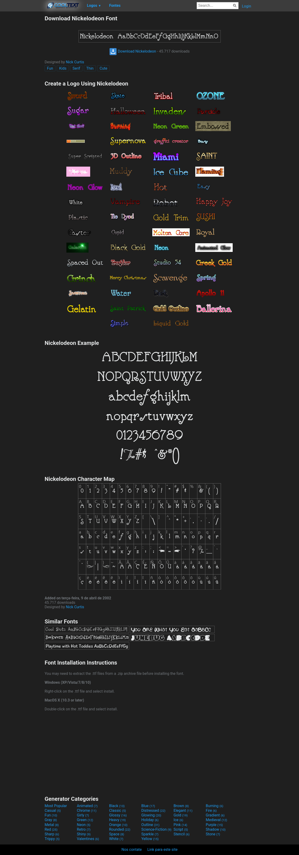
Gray (51, 820)
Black (117, 806)
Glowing (151, 815)
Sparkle (149, 834)
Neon (83, 825)
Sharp (52, 834)
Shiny (84, 834)
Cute (103, 68)
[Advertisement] (22, 85)
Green (85, 820)
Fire (211, 810)
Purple (214, 825)
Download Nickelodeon (132, 51)
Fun (50, 68)
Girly (83, 815)
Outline (150, 825)
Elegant (183, 810)
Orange (118, 825)
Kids (62, 68)
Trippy (52, 839)
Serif (76, 68)
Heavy (117, 820)
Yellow (150, 839)
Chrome (86, 810)
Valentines (88, 839)
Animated (87, 806)
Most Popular (56, 806)
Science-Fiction (156, 829)
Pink (180, 825)
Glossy (118, 815)
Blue (148, 806)
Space (116, 834)
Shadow (216, 829)
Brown (181, 806)
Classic (117, 810)
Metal (52, 825)
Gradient (215, 815)
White (116, 839)
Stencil (181, 834)
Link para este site (162, 849)
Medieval (216, 820)
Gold (181, 815)
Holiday (150, 820)
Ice (178, 820)
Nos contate (131, 849)
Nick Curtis (75, 62)
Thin (89, 68)
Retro (83, 829)
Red (51, 829)
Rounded (119, 829)
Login (246, 6)
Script (181, 829)
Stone (213, 834)
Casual (53, 810)
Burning (214, 806)
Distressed (153, 810)
